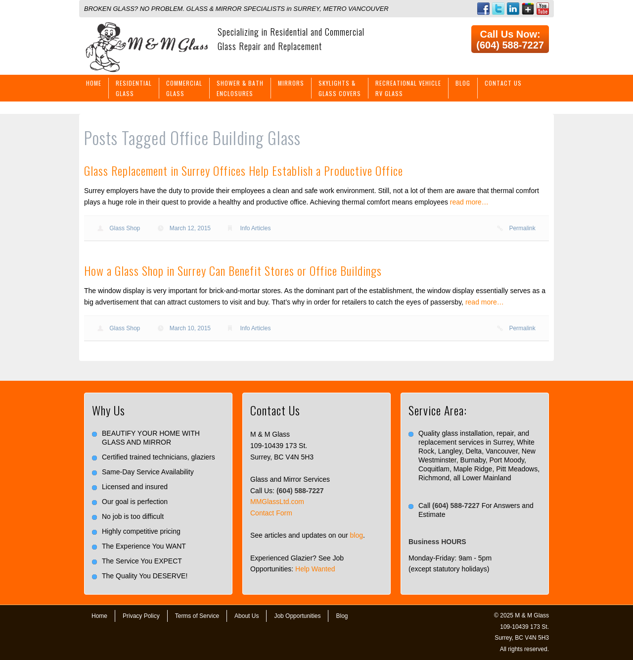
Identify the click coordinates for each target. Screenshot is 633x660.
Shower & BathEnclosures (240, 88)
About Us (246, 615)
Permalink (522, 228)
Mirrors (291, 83)
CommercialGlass (184, 88)
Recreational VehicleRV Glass (408, 88)
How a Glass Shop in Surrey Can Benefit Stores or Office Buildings (233, 270)
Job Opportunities (297, 615)
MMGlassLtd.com (277, 502)
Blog (462, 83)
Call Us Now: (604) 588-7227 (510, 40)
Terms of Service (197, 615)
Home (93, 83)
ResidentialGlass (134, 88)
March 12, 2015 (190, 228)
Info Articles (255, 228)
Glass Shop (124, 228)
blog (356, 535)
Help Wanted (315, 569)
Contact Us (503, 83)
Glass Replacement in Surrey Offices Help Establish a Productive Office (243, 170)
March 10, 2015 (190, 328)
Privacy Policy (141, 615)
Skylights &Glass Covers (339, 88)
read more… (469, 202)
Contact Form (271, 513)
